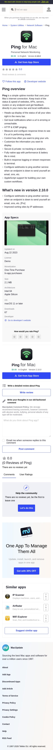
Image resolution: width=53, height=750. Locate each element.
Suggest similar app (26, 630)
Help (4, 731)
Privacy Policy (9, 703)
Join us (44, 1)
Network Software (34, 25)
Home (4, 25)
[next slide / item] (46, 232)
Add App (6, 674)
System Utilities (17, 25)
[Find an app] (12, 9)
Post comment (26, 449)
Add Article (7, 688)
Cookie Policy (8, 717)
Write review (26, 392)
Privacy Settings (10, 710)
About (5, 667)
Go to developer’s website (18, 320)
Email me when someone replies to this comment (26, 441)
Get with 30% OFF (26, 570)
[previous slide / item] (6, 232)
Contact (6, 724)
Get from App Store (26, 62)
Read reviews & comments (14, 74)
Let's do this (26, 508)
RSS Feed (6, 738)
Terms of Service (10, 695)
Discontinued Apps (11, 681)
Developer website (35, 81)
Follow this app (11, 81)
